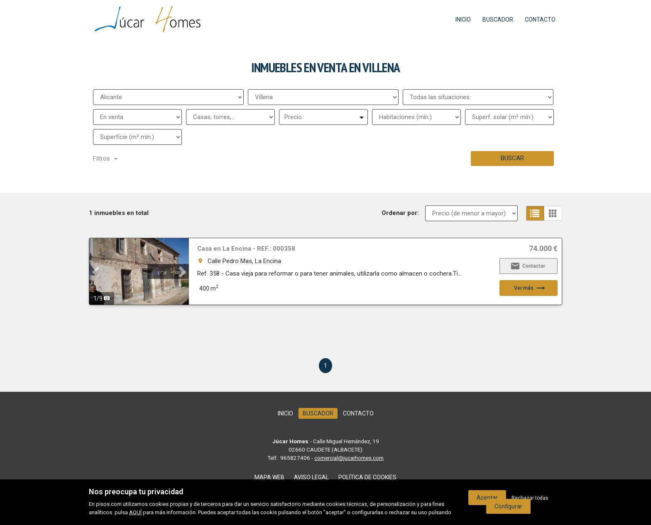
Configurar (508, 506)
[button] (96, 271)
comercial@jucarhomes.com (349, 457)
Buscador (497, 19)
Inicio (463, 19)
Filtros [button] (105, 158)
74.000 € (543, 248)
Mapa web (269, 477)
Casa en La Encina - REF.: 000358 (246, 248)
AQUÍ (135, 512)
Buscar (512, 158)
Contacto (540, 19)
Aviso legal (311, 477)
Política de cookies (367, 477)
